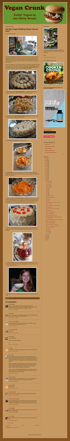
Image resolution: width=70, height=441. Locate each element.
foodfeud (10, 304)
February (47, 231)
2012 (46, 178)
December (48, 181)
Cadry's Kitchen (48, 148)
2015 (46, 173)
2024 (46, 158)
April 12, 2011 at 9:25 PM (13, 412)
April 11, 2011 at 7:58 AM (13, 317)
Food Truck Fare (49, 207)
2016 (46, 171)
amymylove (11, 392)
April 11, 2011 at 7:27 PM (13, 388)
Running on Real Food (49, 150)
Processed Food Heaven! (50, 222)
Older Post (37, 425)
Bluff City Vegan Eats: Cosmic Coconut (53, 202)
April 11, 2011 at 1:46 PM (13, 351)
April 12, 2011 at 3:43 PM (13, 404)
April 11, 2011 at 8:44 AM (13, 325)
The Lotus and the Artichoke (50, 152)
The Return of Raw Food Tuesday (52, 224)
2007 (46, 239)
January (47, 232)
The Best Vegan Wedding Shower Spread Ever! (54, 219)
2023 (46, 160)
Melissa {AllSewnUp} (13, 398)
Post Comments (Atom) (15, 427)
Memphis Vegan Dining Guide (50, 57)
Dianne (10, 313)
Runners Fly (47, 144)
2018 (46, 168)
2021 (46, 163)
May (47, 192)
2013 (46, 176)
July (47, 189)
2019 (46, 166)
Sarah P (10, 416)
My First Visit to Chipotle (50, 221)
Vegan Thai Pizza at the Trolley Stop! (52, 226)
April (47, 194)
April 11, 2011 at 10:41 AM (13, 344)
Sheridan (10, 408)
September (48, 186)
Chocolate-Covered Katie (50, 146)
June (47, 191)
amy (9, 348)
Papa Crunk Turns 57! (50, 227)
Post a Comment (10, 423)
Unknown (10, 385)
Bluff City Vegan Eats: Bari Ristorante (53, 205)
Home (23, 425)
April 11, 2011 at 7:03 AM (13, 309)
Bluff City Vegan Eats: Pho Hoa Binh (52, 208)
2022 (46, 162)
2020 (46, 165)
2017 (46, 170)
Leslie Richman (12, 329)
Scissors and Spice (12, 321)
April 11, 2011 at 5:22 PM (13, 381)
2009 (46, 236)
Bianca (10, 355)
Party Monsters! (49, 210)
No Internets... (48, 199)
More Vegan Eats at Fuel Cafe (51, 215)
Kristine (10, 336)
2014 (46, 175)
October (47, 184)
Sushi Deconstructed (49, 195)
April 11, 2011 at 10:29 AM (13, 332)
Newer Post (8, 425)
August (47, 187)
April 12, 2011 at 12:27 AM (13, 395)
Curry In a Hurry (49, 203)
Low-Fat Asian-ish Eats (50, 197)
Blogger (40, 434)
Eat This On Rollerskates (50, 212)
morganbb (11, 377)
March (47, 229)
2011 (46, 179)
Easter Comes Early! (49, 213)
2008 (46, 238)
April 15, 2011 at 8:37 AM (13, 420)
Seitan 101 (48, 200)
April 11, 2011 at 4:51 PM (13, 373)
